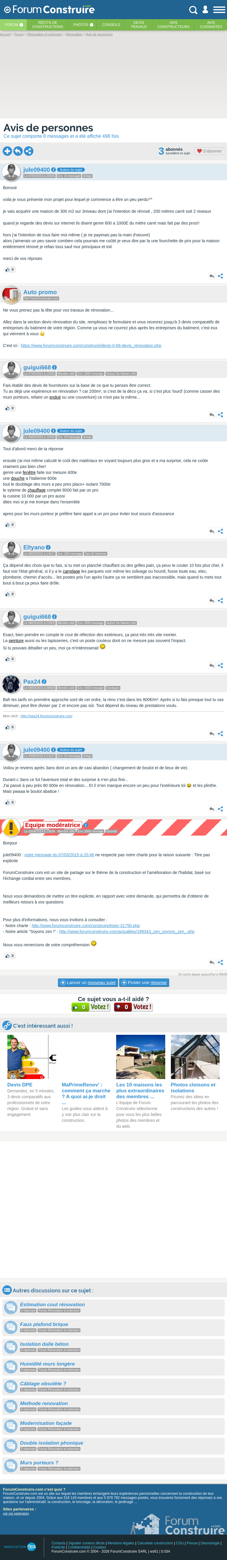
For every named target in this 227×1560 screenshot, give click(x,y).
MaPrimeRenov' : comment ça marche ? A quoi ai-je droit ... (86, 1093)
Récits (47, 25)
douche (18, 478)
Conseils (111, 25)
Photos (81, 25)
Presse (192, 1543)
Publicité (58, 1547)
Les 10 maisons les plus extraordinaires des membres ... (140, 1090)
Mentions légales (121, 1543)
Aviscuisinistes (211, 25)
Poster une (144, 982)
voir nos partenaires (16, 1513)
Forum (11, 25)
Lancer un (87, 982)
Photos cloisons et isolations (193, 1088)
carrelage (71, 571)
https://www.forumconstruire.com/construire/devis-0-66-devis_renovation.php (91, 345)
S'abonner (209, 151)
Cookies (99, 1547)
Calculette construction (155, 1543)
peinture (16, 640)
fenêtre (29, 472)
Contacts (58, 1543)
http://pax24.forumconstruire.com (46, 716)
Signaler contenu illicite (87, 1543)
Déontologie (210, 1543)
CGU (180, 1543)
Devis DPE (20, 1085)
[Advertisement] (113, 1209)
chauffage (36, 490)
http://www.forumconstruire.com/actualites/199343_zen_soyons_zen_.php (126, 931)
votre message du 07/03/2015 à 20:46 (59, 854)
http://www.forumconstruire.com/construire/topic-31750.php (86, 925)
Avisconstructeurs (174, 25)
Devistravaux (139, 25)
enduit (55, 397)
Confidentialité (79, 1547)
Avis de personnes (48, 128)
